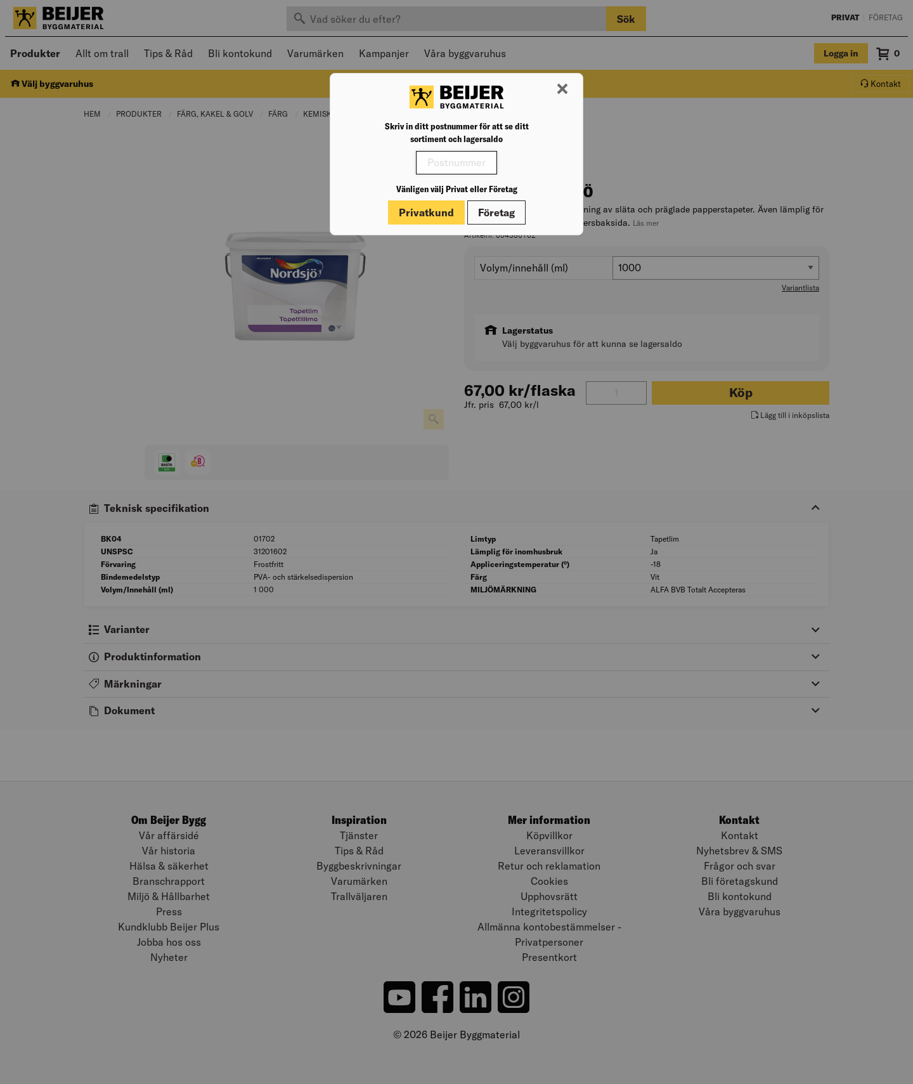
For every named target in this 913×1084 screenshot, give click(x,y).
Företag (496, 212)
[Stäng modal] (562, 89)
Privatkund (426, 212)
